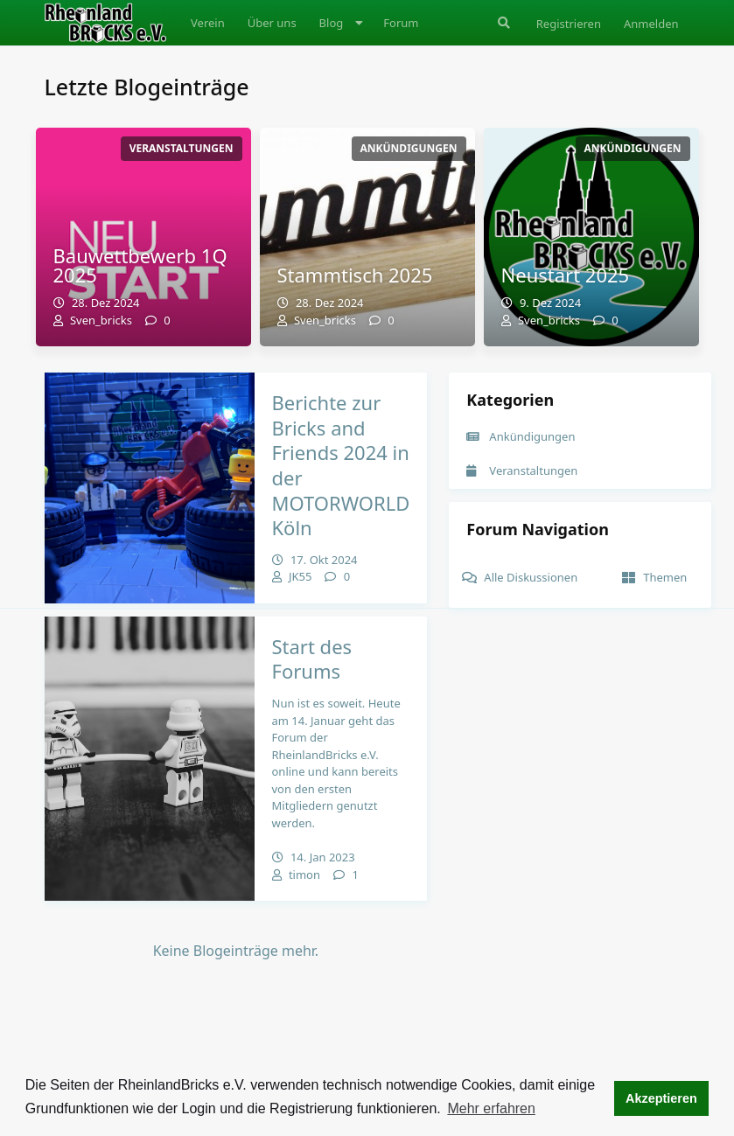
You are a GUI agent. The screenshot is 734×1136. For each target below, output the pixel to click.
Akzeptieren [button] (661, 1098)
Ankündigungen (520, 436)
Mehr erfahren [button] (491, 1108)
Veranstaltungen (521, 470)
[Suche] (502, 22)
